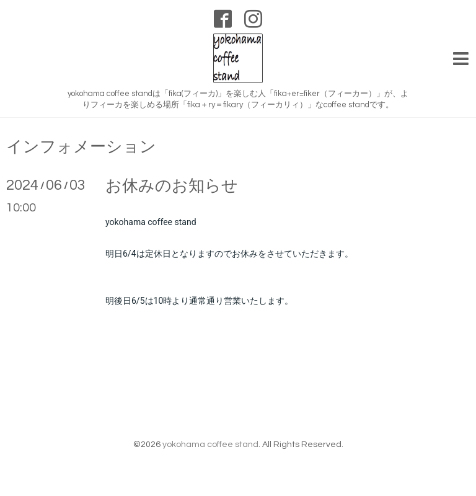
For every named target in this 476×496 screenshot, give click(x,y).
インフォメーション (81, 147)
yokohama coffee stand (210, 444)
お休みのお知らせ (171, 186)
